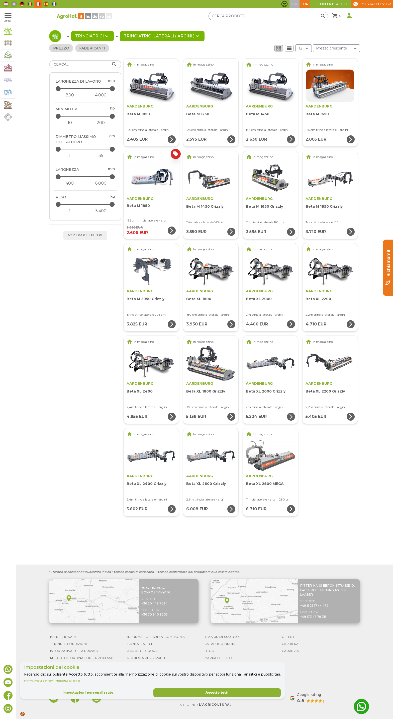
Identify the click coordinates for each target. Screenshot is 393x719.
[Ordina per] (336, 48)
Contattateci (332, 4)
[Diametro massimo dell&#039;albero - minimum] (70, 156)
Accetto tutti (217, 692)
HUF (294, 4)
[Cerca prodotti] (268, 16)
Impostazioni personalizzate (87, 692)
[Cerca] (85, 64)
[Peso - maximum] (85, 204)
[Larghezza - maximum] (85, 176)
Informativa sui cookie (67, 680)
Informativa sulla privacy (38, 680)
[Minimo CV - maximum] (85, 116)
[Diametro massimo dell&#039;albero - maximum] (101, 156)
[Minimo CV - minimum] (70, 123)
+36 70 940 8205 (154, 614)
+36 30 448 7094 (154, 603)
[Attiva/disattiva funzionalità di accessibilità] (284, 4)
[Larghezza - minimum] (70, 183)
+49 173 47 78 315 (313, 617)
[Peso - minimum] (70, 211)
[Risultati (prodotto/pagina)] (304, 48)
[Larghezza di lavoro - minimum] (70, 95)
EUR (305, 4)
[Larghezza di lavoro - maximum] (85, 88)
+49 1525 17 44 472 (314, 605)
